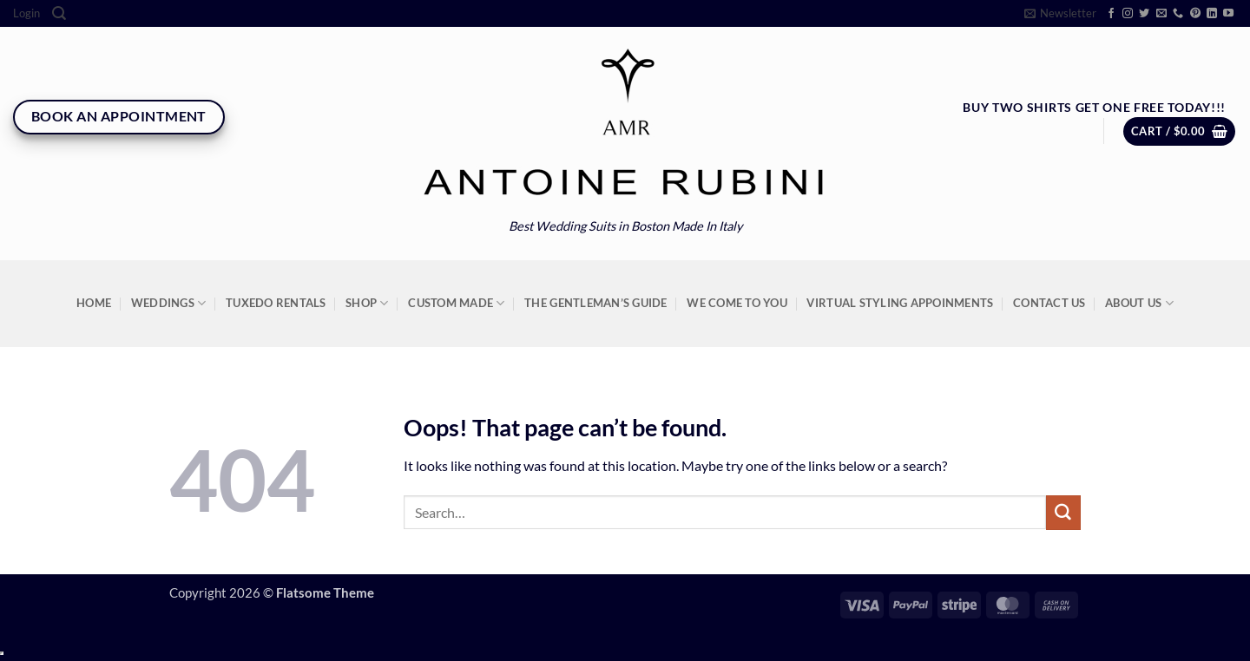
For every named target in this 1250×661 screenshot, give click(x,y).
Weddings (169, 303)
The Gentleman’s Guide (595, 303)
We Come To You (737, 303)
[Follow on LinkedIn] (1212, 14)
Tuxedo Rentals (276, 303)
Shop (367, 303)
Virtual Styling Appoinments (899, 303)
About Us (1139, 303)
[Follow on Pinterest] (1195, 14)
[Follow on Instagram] (1127, 14)
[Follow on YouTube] (1228, 14)
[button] (26, 13)
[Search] (59, 13)
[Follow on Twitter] (1144, 14)
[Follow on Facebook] (1111, 14)
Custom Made (456, 303)
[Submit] (1063, 512)
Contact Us (1049, 303)
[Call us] (1178, 14)
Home (93, 303)
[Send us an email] (1161, 14)
